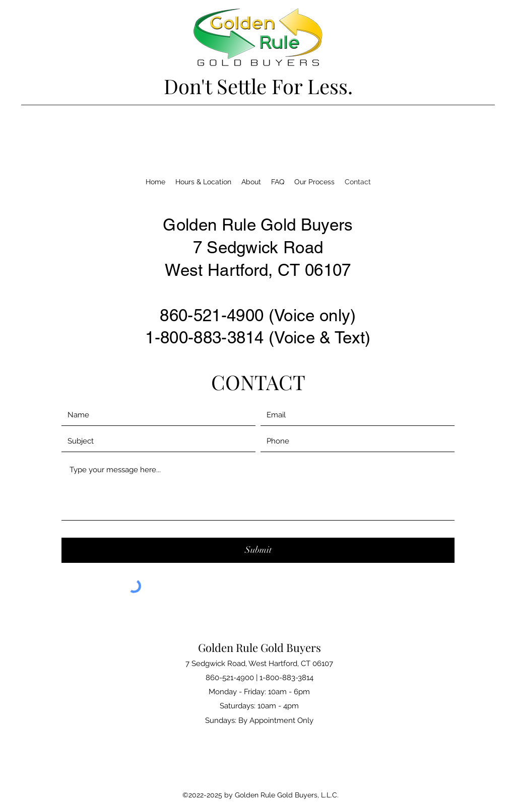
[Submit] (258, 550)
